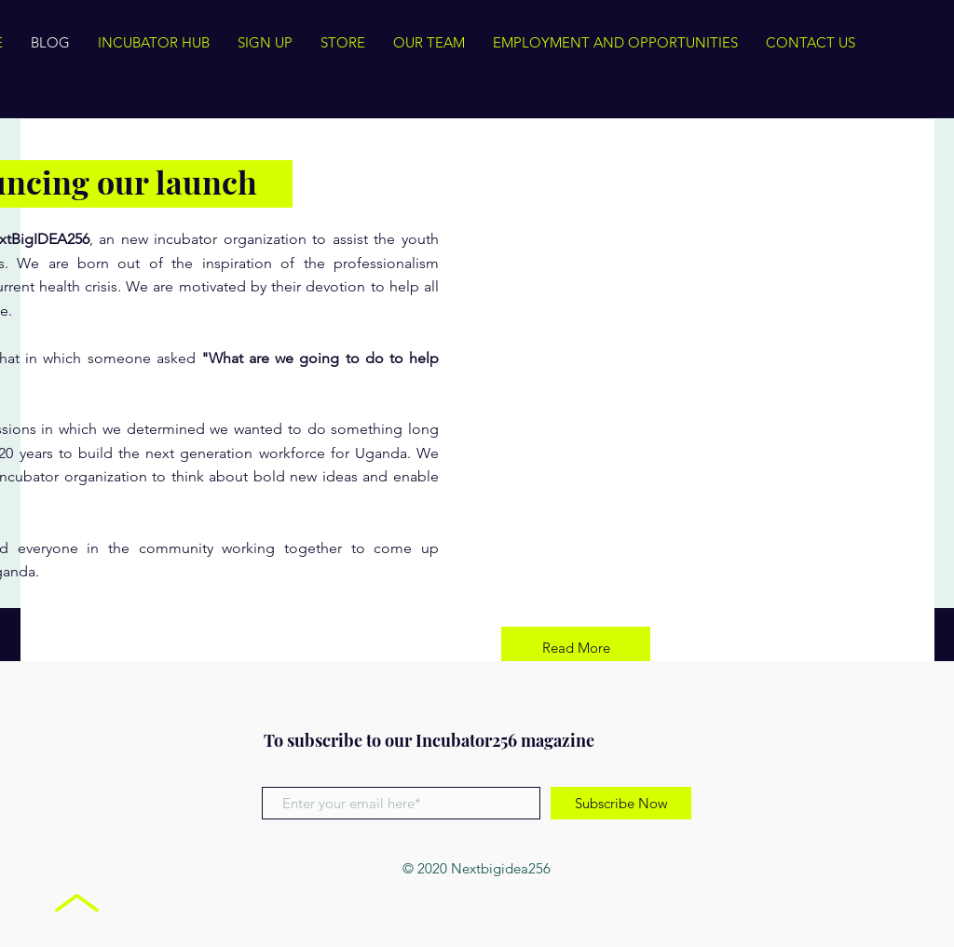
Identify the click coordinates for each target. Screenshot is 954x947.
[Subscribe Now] (621, 803)
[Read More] (575, 648)
